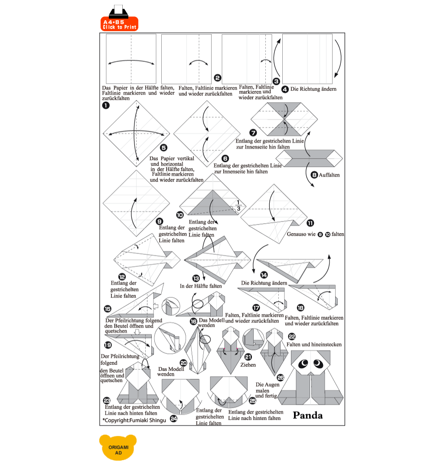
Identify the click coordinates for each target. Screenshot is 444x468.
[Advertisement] (242, 18)
